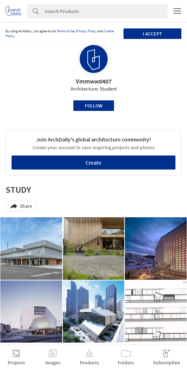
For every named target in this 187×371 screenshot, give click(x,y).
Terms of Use (66, 31)
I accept (152, 34)
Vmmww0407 (94, 81)
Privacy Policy (86, 31)
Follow (93, 105)
